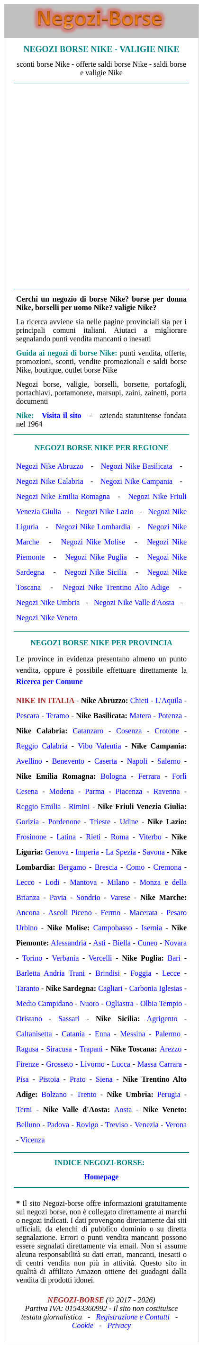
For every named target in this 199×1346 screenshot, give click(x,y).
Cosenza (129, 731)
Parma (94, 791)
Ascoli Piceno (70, 913)
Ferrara (149, 776)
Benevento (68, 761)
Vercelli (100, 958)
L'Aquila (168, 700)
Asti (99, 943)
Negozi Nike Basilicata (136, 466)
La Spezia (121, 852)
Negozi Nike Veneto (46, 618)
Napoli (137, 761)
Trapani (91, 1049)
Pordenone (64, 822)
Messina (132, 1034)
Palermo (168, 1034)
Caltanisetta (34, 1034)
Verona (176, 1125)
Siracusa (59, 1049)
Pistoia (49, 1079)
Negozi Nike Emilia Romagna (63, 496)
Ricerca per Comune (49, 681)
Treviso (116, 1125)
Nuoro (89, 1003)
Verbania (65, 958)
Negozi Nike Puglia (96, 557)
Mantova (83, 882)
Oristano (29, 1019)
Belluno (28, 1125)
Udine (129, 822)
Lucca (121, 1064)
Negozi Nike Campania (136, 481)
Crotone (166, 731)
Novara (175, 943)
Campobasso (112, 928)
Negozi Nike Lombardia (92, 527)
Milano (118, 882)
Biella (122, 943)
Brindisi (107, 973)
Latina (66, 837)
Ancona (28, 913)
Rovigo (87, 1125)
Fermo (111, 913)
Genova (57, 852)
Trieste (100, 822)
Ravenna (167, 791)
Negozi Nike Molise (93, 542)
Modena (61, 791)
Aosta (123, 1109)
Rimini (79, 806)
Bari (174, 958)
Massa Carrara (159, 1064)
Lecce (171, 973)
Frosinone (31, 837)
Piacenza (129, 791)
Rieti (93, 837)
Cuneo (148, 943)
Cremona (167, 867)
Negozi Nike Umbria (48, 602)
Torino (32, 958)
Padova (58, 1125)
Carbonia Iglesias (155, 988)
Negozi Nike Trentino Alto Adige (116, 587)
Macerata (143, 913)
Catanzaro (87, 731)
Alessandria (69, 943)
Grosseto (59, 1064)
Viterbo (150, 837)
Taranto (27, 988)
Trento (87, 1094)
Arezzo (170, 1049)
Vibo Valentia (99, 746)
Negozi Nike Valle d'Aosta (134, 602)
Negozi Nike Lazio (105, 512)
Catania (73, 1034)
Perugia (169, 1094)
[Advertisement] (99, 186)
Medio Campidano (44, 1003)
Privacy (119, 1325)
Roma (120, 837)
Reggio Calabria (42, 746)
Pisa (22, 1079)
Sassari (69, 1019)
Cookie (82, 1325)
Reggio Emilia (38, 806)
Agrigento (162, 1019)
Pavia (58, 897)
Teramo (57, 716)
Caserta (105, 761)
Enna (102, 1034)
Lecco (25, 882)
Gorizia (27, 822)
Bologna (113, 776)
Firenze (27, 1064)
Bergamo (72, 867)
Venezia (147, 1125)
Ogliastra (120, 1003)
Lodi (52, 882)
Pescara (27, 716)
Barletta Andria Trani (50, 973)
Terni (24, 1109)
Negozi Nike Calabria (49, 481)
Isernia (151, 928)
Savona (154, 852)
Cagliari (110, 988)
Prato (78, 1079)
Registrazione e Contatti (133, 1317)
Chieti (139, 700)
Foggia (140, 973)
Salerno (169, 761)
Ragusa (27, 1049)
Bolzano (53, 1094)
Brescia (106, 867)
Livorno (92, 1064)
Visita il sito (61, 415)
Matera (140, 716)
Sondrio (88, 897)
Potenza (170, 716)
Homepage (101, 1177)
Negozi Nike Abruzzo (49, 466)
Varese (120, 897)
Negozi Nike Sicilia (96, 572)
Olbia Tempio (161, 1003)
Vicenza (32, 1140)
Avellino (29, 761)
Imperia (87, 852)
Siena (104, 1079)
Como (135, 867)
